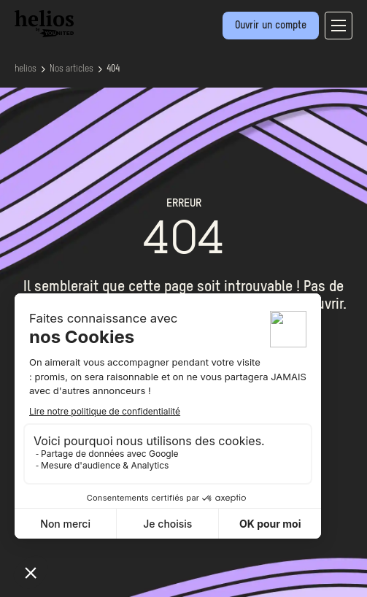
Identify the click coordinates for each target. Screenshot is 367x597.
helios (25, 69)
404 (113, 69)
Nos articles (71, 69)
